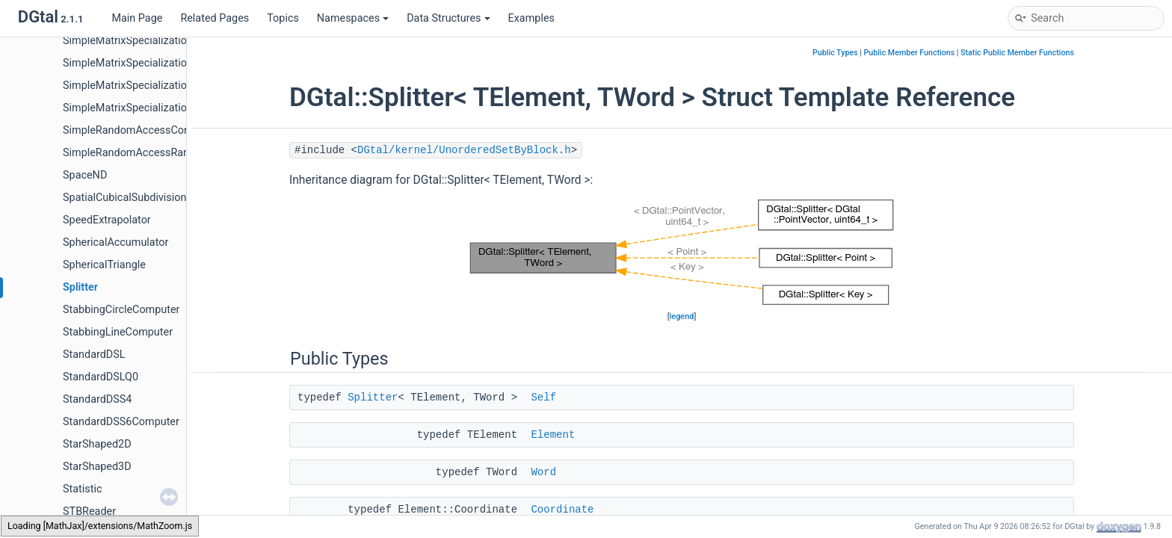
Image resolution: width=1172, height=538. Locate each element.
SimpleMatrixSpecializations (130, 40)
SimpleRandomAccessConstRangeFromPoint (171, 130)
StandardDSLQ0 (100, 377)
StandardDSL (94, 354)
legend (682, 316)
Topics (283, 18)
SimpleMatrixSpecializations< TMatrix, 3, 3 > (168, 108)
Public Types (835, 53)
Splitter (80, 287)
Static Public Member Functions (1017, 53)
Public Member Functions (909, 53)
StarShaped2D (97, 444)
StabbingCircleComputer (121, 309)
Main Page (136, 18)
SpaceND (85, 175)
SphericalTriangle (104, 265)
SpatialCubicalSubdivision (124, 197)
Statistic (82, 489)
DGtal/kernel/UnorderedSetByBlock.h (464, 150)
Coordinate (562, 510)
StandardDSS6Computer (121, 421)
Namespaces (353, 18)
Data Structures (448, 18)
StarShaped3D (97, 466)
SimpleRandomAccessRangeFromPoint (156, 152)
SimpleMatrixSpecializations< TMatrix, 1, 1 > (168, 63)
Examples (531, 18)
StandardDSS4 (97, 399)
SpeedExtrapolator (107, 220)
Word (543, 472)
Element (553, 435)
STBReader (89, 511)
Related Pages (214, 18)
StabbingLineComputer (118, 332)
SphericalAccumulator (115, 242)
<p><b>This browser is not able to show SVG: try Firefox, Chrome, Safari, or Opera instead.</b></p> (681, 252)
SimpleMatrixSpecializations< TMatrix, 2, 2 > (168, 85)
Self (543, 398)
